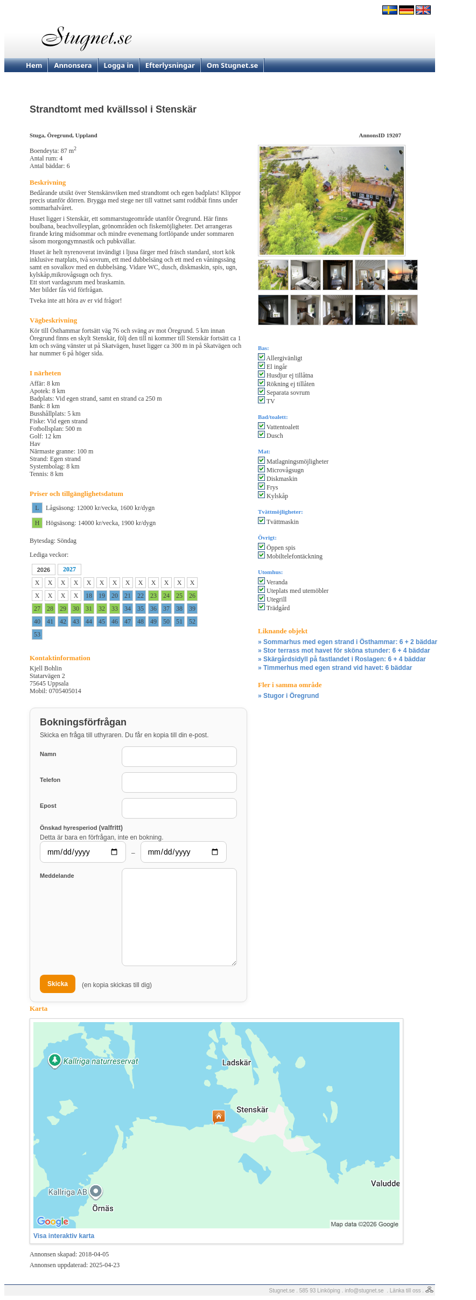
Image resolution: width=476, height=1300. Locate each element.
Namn (48, 754)
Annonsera (73, 65)
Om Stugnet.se (232, 65)
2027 (69, 569)
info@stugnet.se (364, 1291)
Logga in (119, 65)
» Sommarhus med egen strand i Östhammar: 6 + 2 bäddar (347, 642)
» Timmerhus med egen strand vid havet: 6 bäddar (335, 668)
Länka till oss (405, 1291)
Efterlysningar (170, 65)
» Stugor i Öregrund (288, 696)
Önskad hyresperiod (81, 827)
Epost (48, 805)
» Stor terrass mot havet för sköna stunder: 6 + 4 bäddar (344, 650)
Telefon (50, 780)
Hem (34, 65)
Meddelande (57, 875)
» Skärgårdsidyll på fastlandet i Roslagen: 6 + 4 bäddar (342, 659)
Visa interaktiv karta (63, 1236)
